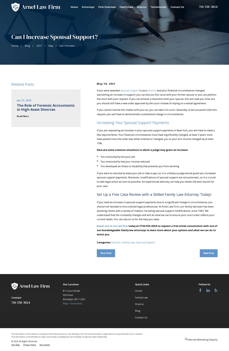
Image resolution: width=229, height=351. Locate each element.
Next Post (208, 253)
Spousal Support (145, 242)
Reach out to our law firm (112, 226)
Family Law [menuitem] (126, 7)
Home (138, 290)
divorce (152, 90)
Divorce (115, 242)
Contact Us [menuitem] (177, 7)
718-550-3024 (208, 7)
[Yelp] (215, 290)
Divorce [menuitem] (141, 7)
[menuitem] (15, 345)
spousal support (129, 90)
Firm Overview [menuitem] (107, 7)
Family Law (128, 242)
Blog (137, 310)
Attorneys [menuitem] (88, 7)
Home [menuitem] (74, 7)
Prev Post (106, 253)
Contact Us (141, 317)
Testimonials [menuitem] (158, 7)
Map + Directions (72, 303)
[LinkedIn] (208, 290)
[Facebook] (200, 290)
